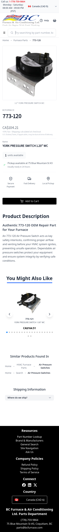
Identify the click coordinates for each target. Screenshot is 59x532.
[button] (7, 332)
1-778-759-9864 (17, 1)
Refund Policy (30, 464)
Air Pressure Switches (45, 366)
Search (19, 372)
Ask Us (30, 452)
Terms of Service (29, 472)
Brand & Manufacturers (29, 440)
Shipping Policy (30, 468)
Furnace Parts (21, 40)
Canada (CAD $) (30, 500)
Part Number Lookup (29, 436)
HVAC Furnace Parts (24, 366)
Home (6, 40)
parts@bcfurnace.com (29, 527)
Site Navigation (30, 448)
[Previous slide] (9, 314)
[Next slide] (49, 314)
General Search (30, 444)
